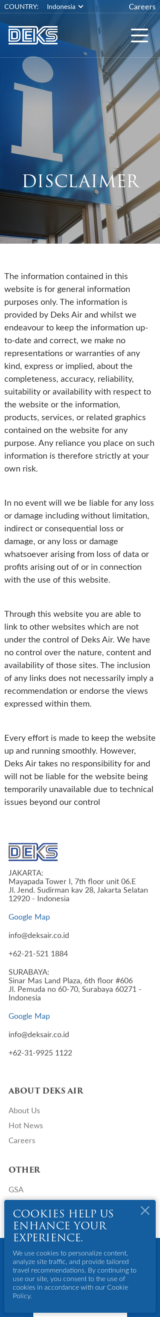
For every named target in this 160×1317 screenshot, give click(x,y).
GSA (16, 1192)
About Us (24, 1113)
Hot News (26, 1128)
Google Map (29, 920)
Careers (142, 6)
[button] (70, 6)
